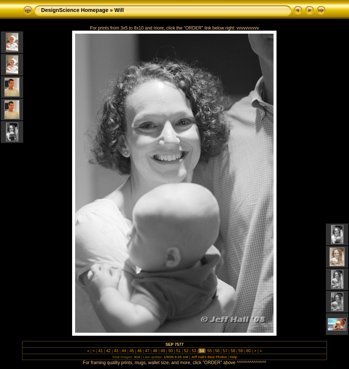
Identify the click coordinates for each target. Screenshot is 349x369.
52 (186, 350)
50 (170, 350)
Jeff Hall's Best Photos (209, 357)
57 (225, 350)
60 (248, 350)
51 (178, 350)
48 (155, 350)
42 (108, 350)
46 (139, 350)
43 (116, 350)
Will (119, 10)
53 (194, 350)
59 (240, 350)
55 (209, 350)
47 (147, 350)
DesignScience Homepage (74, 10)
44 (124, 350)
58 (232, 350)
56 (217, 350)
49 (163, 350)
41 (100, 350)
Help (233, 357)
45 (131, 350)
